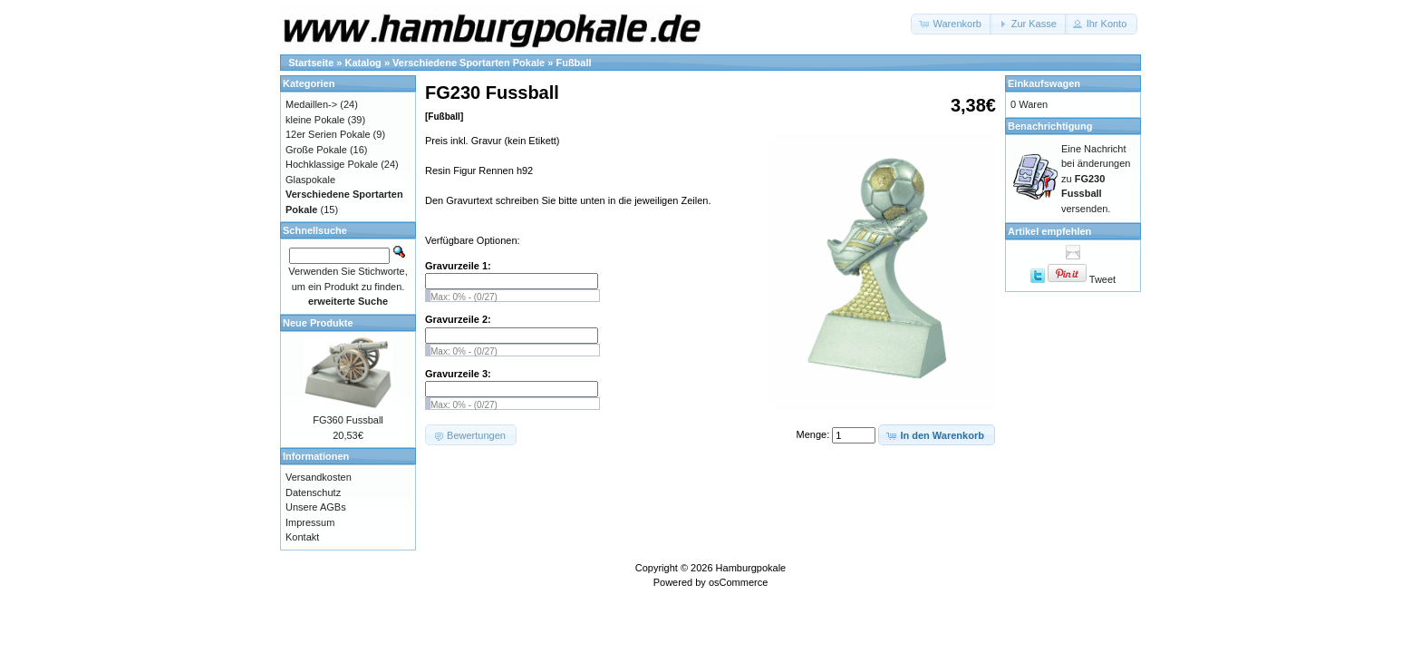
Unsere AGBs (315, 507)
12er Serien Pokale (328, 134)
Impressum (309, 522)
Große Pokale (316, 149)
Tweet (1102, 279)
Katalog (363, 62)
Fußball (573, 62)
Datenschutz (313, 492)
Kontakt (302, 536)
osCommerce (738, 582)
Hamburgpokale (751, 567)
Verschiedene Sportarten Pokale (468, 62)
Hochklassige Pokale (331, 164)
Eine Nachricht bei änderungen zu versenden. (1095, 178)
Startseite (311, 62)
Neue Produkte (318, 322)
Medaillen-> (311, 104)
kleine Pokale (314, 119)
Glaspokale (310, 179)
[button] (951, 24)
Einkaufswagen (1044, 83)
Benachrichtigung (1050, 126)
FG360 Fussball (348, 419)
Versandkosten (318, 477)
